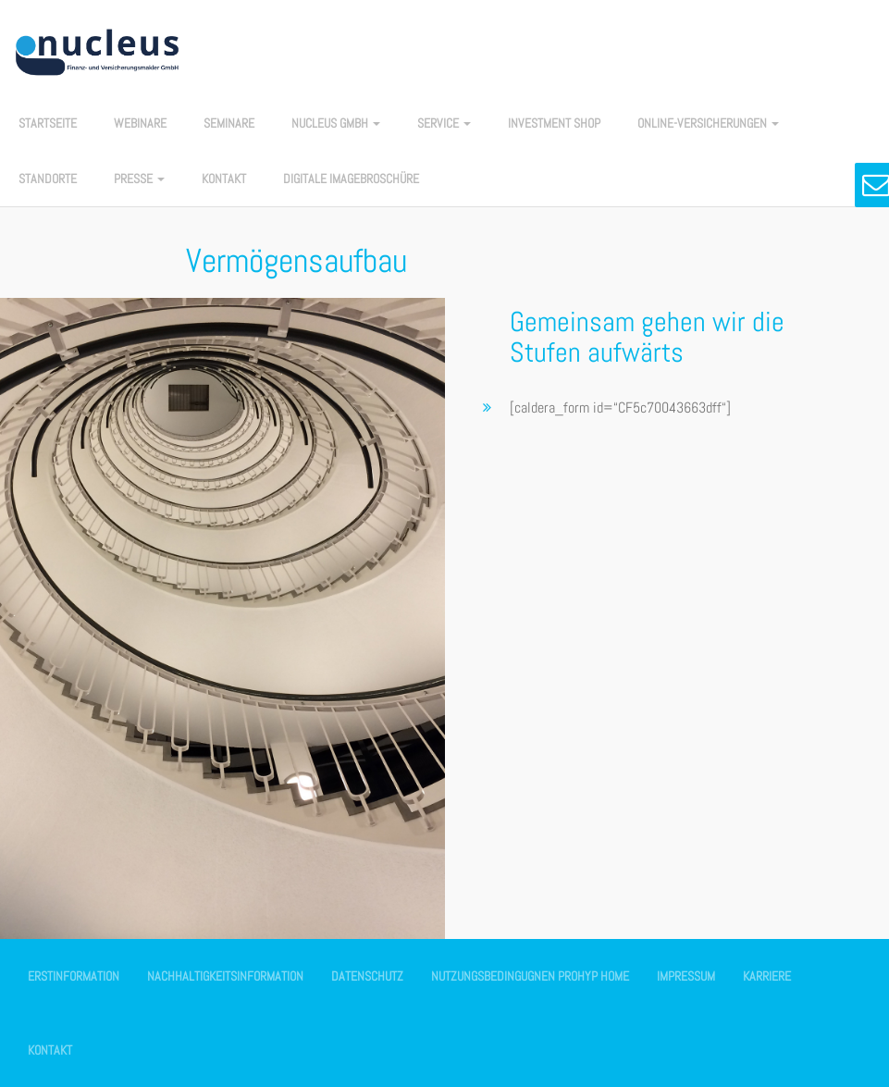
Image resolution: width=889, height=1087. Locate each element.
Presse (139, 178)
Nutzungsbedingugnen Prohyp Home (530, 976)
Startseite (48, 123)
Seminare (229, 123)
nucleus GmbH (335, 123)
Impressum (686, 976)
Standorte (48, 178)
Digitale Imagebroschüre (351, 178)
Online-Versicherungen (708, 123)
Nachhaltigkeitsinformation (225, 976)
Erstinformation (73, 976)
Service (444, 123)
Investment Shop (554, 123)
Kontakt (224, 178)
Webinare (140, 123)
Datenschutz (367, 976)
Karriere (767, 976)
